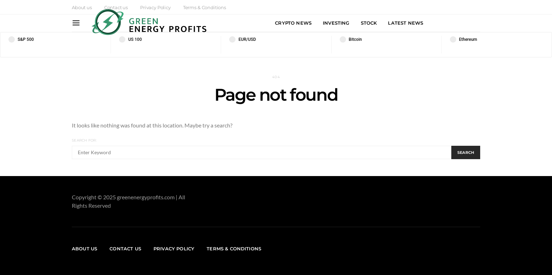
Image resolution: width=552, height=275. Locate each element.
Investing (336, 23)
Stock (369, 23)
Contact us (125, 248)
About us (82, 7)
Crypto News (293, 23)
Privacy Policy (173, 248)
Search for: (84, 140)
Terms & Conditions (234, 248)
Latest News (405, 23)
